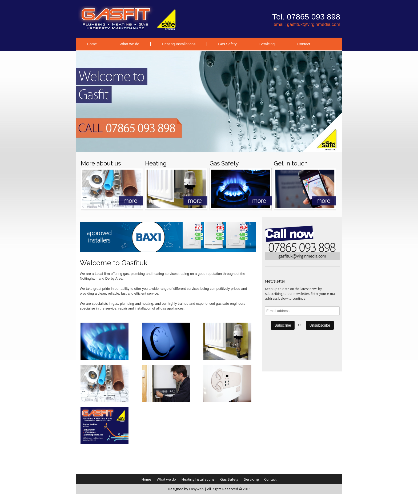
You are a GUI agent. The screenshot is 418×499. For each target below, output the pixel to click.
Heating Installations (178, 44)
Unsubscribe (320, 325)
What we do (129, 44)
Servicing (267, 44)
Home (92, 44)
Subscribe (282, 325)
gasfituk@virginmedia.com (313, 24)
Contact (303, 44)
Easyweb (196, 488)
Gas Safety (227, 44)
